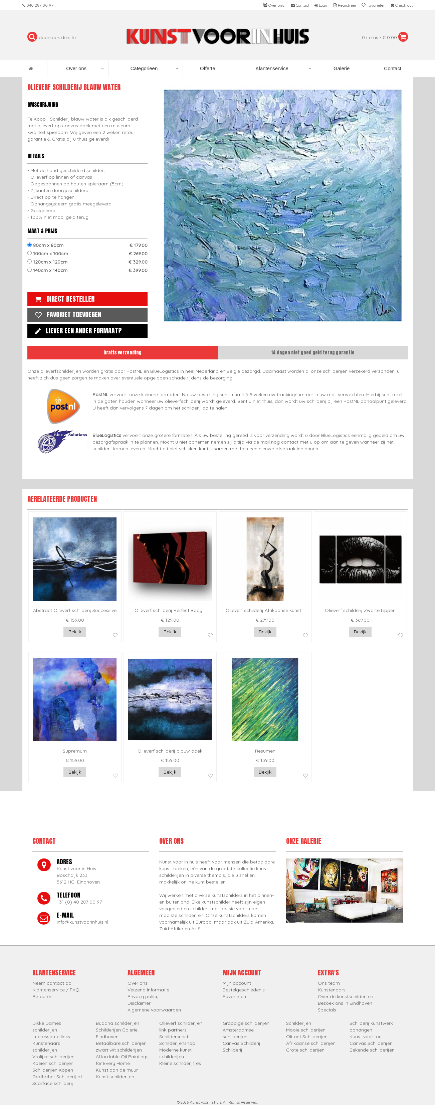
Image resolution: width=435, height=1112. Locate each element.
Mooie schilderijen (305, 1030)
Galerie (341, 68)
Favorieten (234, 996)
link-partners (173, 1030)
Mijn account (237, 983)
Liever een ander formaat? (77, 330)
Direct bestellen (63, 299)
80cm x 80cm (87, 245)
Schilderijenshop (177, 1043)
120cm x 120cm (87, 262)
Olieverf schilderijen (180, 1023)
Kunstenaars (332, 990)
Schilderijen (298, 1023)
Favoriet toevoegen (66, 314)
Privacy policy (143, 996)
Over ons (85, 68)
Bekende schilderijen (372, 1050)
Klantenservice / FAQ (55, 990)
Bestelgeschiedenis (244, 990)
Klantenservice (283, 68)
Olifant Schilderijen (307, 1037)
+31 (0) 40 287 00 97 (79, 902)
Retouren (42, 996)
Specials (327, 1010)
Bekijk (74, 632)
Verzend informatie (148, 990)
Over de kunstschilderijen (345, 996)
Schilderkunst (173, 1037)
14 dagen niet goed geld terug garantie (313, 352)
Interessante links (51, 1037)
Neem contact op (51, 983)
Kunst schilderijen (115, 1077)
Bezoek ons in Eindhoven (345, 1003)
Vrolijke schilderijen (53, 1057)
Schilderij (232, 1050)
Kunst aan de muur (117, 1070)
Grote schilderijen (305, 1050)
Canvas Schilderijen (371, 1043)
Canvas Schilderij (241, 1043)
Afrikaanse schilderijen (311, 1043)
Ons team (329, 983)
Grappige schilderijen (246, 1023)
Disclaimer (139, 1003)
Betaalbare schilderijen (121, 1043)
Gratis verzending (122, 352)
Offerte (207, 68)
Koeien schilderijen (52, 1063)
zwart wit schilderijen (119, 1050)
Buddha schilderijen (117, 1023)
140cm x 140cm (87, 270)
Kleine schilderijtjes (180, 1063)
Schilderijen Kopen (52, 1070)
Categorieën (154, 68)
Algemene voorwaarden (154, 1010)
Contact (392, 68)
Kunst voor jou (366, 1037)
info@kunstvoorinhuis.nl (82, 922)
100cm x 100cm (87, 253)
